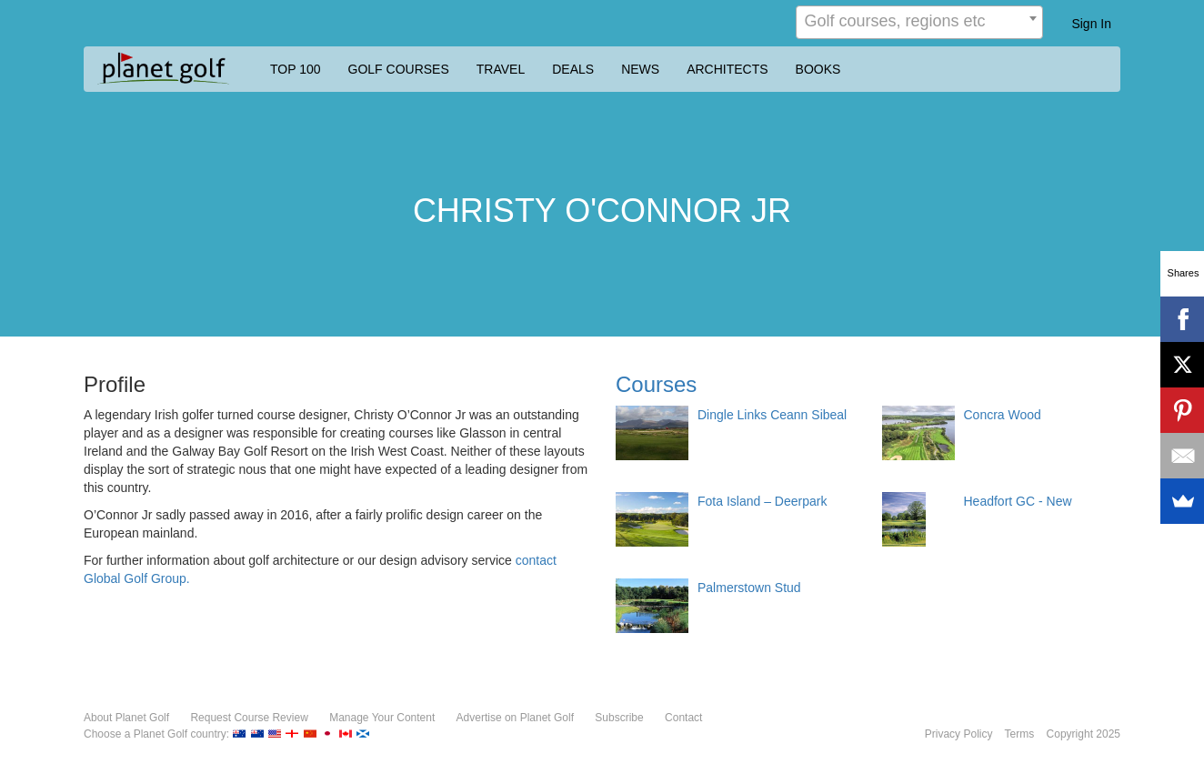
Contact (683, 717)
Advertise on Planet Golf (515, 717)
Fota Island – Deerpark (762, 501)
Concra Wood (1002, 414)
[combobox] (919, 22)
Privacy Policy (959, 734)
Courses (656, 384)
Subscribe (619, 717)
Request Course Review (248, 717)
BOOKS (818, 69)
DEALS (573, 69)
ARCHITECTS (727, 69)
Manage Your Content (382, 717)
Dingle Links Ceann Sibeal (772, 414)
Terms (1020, 734)
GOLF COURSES (398, 69)
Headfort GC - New (1018, 501)
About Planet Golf (126, 717)
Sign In (1091, 23)
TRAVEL (501, 69)
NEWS (640, 69)
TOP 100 (295, 69)
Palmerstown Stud (749, 587)
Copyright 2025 (1083, 734)
